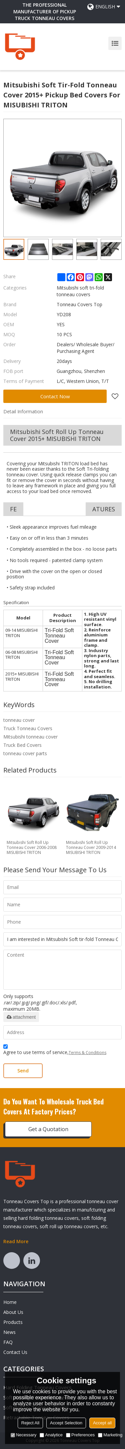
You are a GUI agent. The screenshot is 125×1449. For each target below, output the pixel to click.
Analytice (51, 1434)
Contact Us (15, 1352)
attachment (21, 1017)
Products (13, 1322)
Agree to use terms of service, (54, 1050)
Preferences (80, 1434)
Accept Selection (66, 1422)
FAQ (8, 1342)
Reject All (30, 1422)
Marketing (110, 1434)
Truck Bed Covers (22, 745)
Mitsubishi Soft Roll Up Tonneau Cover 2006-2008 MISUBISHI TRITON (32, 847)
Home (10, 1302)
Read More (15, 1241)
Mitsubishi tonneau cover (30, 737)
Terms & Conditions (87, 1052)
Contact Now (55, 396)
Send (23, 1070)
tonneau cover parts (25, 753)
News (9, 1332)
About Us (13, 1312)
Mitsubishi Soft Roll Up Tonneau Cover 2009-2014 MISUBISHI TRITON (91, 847)
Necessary (23, 1434)
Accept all (102, 1422)
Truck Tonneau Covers (27, 728)
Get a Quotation (48, 1129)
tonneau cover (19, 720)
